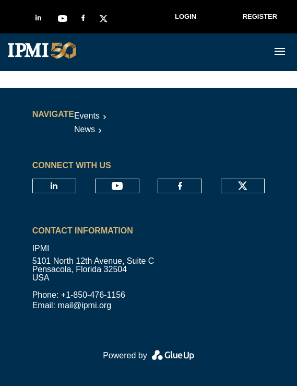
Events (87, 115)
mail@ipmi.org (84, 305)
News (84, 129)
